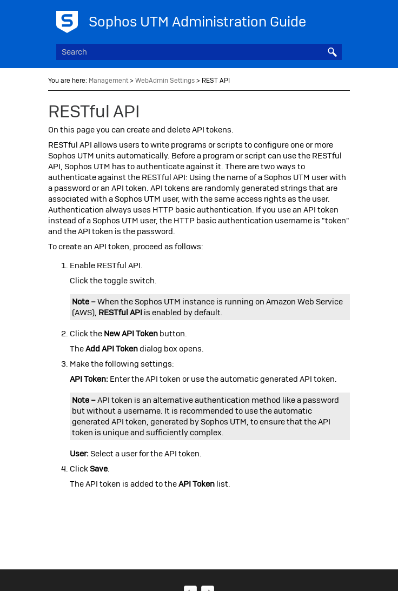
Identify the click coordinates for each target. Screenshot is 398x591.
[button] (332, 52)
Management (108, 80)
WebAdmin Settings (165, 80)
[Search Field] (199, 52)
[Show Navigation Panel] (336, 19)
